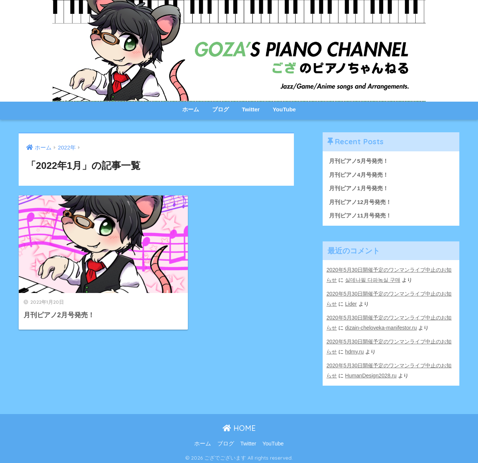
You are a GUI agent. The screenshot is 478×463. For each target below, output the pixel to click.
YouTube (284, 109)
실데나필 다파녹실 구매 (372, 280)
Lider (351, 303)
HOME (239, 425)
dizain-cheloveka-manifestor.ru (381, 327)
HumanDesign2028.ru (371, 373)
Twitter (251, 109)
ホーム (190, 109)
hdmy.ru (354, 350)
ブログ (220, 109)
